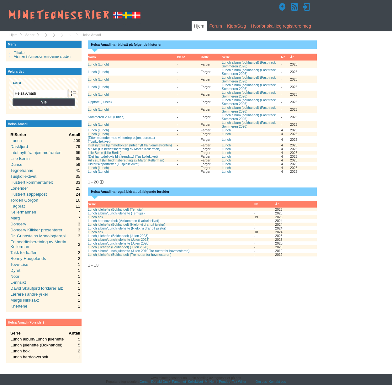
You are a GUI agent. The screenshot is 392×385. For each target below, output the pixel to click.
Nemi (213, 381)
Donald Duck (160, 381)
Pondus (224, 381)
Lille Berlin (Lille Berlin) (104, 153)
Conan (144, 381)
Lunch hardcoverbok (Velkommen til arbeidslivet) (123, 221)
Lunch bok (95, 217)
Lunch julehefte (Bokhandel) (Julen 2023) (118, 236)
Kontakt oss (277, 381)
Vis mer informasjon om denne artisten (42, 56)
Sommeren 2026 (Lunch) (106, 117)
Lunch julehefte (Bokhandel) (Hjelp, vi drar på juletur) (126, 224)
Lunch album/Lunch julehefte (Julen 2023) (118, 239)
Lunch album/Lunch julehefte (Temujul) (116, 213)
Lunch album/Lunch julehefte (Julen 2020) (118, 243)
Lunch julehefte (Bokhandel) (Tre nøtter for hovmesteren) (129, 254)
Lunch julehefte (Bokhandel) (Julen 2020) (118, 247)
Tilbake (19, 53)
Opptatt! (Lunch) (100, 102)
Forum (215, 26)
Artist (17, 83)
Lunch (226, 130)
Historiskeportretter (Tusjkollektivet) (114, 164)
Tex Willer (239, 381)
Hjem (199, 26)
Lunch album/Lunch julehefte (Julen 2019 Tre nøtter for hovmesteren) (138, 251)
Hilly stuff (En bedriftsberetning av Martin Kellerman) (126, 160)
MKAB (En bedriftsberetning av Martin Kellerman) (124, 149)
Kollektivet (195, 381)
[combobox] (40, 93)
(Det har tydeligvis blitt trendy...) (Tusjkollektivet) (123, 156)
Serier (29, 35)
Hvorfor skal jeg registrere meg (281, 26)
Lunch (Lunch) (98, 64)
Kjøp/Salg (236, 26)
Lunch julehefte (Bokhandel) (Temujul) (116, 209)
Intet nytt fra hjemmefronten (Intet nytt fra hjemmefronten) (130, 145)
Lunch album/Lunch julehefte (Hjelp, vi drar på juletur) (127, 228)
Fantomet (179, 381)
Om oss (261, 381)
